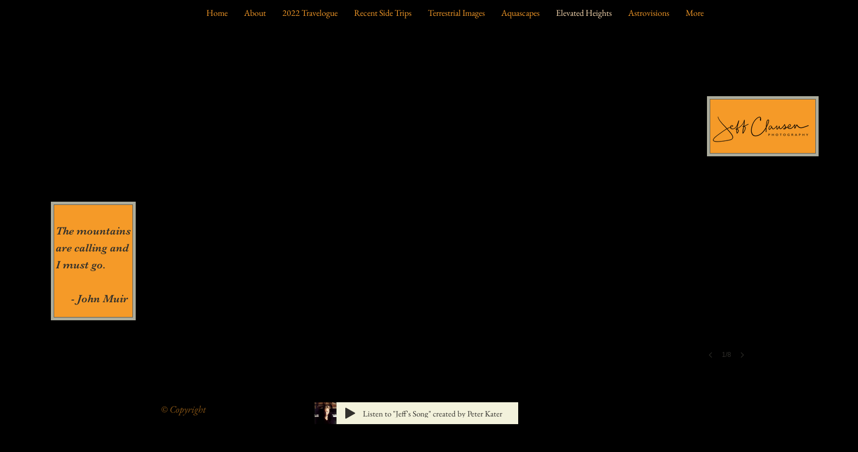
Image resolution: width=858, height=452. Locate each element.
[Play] (350, 413)
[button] (429, 203)
